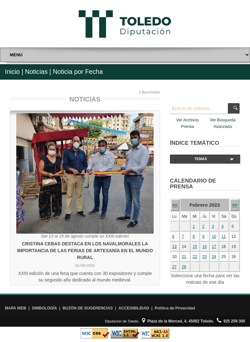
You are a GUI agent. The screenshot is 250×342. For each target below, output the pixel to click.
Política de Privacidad (175, 308)
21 (184, 256)
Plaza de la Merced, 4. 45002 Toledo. (178, 321)
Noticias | (38, 71)
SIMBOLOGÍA (44, 308)
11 (223, 236)
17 (214, 246)
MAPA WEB (15, 308)
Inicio (12, 71)
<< (175, 205)
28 (184, 267)
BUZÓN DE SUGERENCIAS (87, 308)
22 (195, 256)
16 (204, 246)
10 (214, 236)
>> (234, 205)
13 (174, 246)
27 (174, 267)
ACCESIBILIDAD (133, 308)
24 (214, 256)
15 (195, 246)
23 (204, 256)
